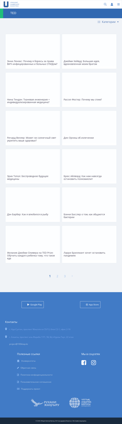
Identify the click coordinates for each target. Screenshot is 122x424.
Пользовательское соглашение (36, 381)
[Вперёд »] (72, 276)
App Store (94, 304)
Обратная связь (28, 367)
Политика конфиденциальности (37, 374)
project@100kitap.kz (18, 344)
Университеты (28, 360)
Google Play (36, 304)
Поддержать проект (30, 388)
